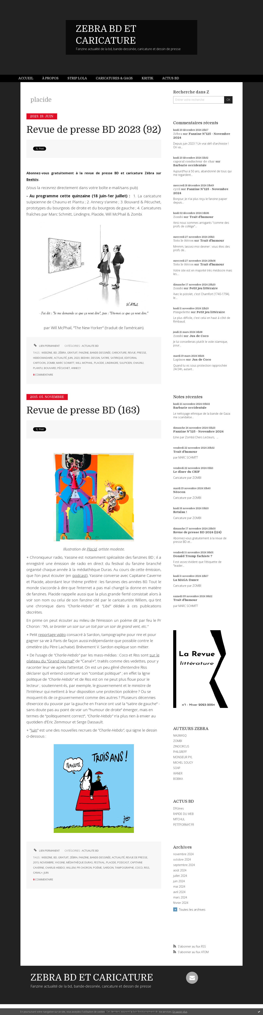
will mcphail (84, 363)
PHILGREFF (180, 752)
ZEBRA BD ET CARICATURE (91, 977)
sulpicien (125, 363)
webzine (46, 352)
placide (99, 363)
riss (146, 867)
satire (105, 358)
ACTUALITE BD (90, 346)
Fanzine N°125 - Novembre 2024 (198, 431)
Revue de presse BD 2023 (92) (93, 129)
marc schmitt (65, 363)
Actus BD (170, 78)
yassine (60, 862)
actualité (60, 358)
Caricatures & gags (114, 78)
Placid (92, 549)
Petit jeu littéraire (203, 288)
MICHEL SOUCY (183, 762)
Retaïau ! (180, 512)
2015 (36, 862)
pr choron (84, 867)
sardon (108, 867)
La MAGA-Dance (186, 580)
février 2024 (180, 903)
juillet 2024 (180, 876)
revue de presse (136, 857)
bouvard (50, 368)
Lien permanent (46, 346)
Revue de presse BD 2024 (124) (197, 532)
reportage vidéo (52, 634)
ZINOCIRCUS (181, 746)
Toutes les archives (192, 909)
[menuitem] (28, 78)
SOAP (176, 768)
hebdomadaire (43, 358)
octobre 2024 (182, 859)
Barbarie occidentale (189, 165)
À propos (50, 78)
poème (97, 867)
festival (99, 862)
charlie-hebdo (55, 867)
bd (55, 352)
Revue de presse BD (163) (83, 410)
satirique (116, 358)
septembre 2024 (184, 865)
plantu (38, 368)
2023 (77, 358)
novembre (47, 862)
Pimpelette (181, 312)
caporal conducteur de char (194, 161)
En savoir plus (180, 1011)
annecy (76, 368)
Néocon (179, 492)
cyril (176, 189)
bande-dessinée (100, 352)
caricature (119, 352)
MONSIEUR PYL (182, 757)
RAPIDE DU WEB (183, 814)
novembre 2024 (183, 854)
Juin (34, 730)
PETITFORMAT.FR (183, 825)
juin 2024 (179, 881)
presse (141, 352)
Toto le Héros (183, 240)
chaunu (138, 363)
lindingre (111, 363)
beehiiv (85, 358)
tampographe (124, 867)
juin (70, 358)
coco (139, 867)
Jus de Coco (199, 336)
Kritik (147, 78)
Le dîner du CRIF (186, 472)
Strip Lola (77, 78)
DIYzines (178, 808)
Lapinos (179, 359)
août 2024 (179, 870)
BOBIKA (178, 779)
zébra (62, 352)
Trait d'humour (201, 217)
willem (71, 867)
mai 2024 (179, 886)
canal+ (37, 872)
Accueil (25, 78)
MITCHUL (179, 819)
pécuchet (63, 368)
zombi (51, 363)
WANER (177, 773)
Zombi (178, 217)
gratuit (72, 352)
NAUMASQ (180, 735)
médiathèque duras (79, 862)
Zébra (177, 134)
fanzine (84, 352)
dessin (95, 358)
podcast (79, 575)
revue (132, 352)
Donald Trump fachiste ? (192, 556)
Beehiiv (32, 179)
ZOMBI (177, 741)
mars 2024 (180, 897)
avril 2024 (179, 892)
